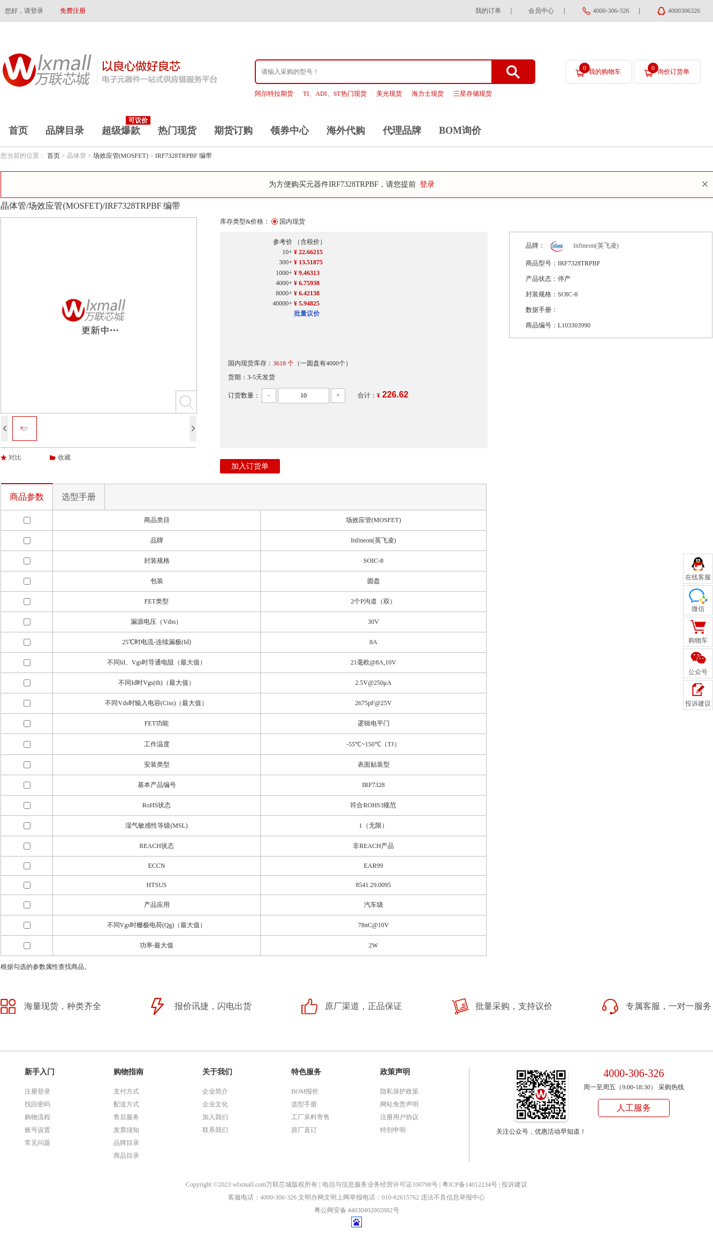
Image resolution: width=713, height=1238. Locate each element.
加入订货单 (250, 466)
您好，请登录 (24, 10)
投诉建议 (514, 1184)
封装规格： (542, 294)
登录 (427, 184)
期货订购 (233, 130)
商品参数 (27, 496)
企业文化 (215, 1104)
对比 (15, 457)
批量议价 (307, 313)
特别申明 (393, 1130)
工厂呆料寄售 (310, 1117)
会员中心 (541, 10)
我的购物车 (600, 69)
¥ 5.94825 (307, 303)
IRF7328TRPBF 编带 (183, 155)
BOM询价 (460, 130)
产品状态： (542, 278)
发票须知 (126, 1130)
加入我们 (215, 1117)
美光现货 (389, 93)
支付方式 (126, 1091)
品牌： (535, 245)
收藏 (64, 457)
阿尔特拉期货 (274, 93)
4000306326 (684, 10)
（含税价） (310, 242)
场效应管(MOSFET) (120, 155)
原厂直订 (304, 1130)
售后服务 (126, 1117)
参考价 (282, 242)
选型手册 (79, 496)
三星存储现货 (472, 93)
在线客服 (698, 577)
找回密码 (37, 1104)
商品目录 (126, 1155)
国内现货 (292, 221)
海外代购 (346, 130)
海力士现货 (428, 93)
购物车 (698, 640)
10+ (287, 252)
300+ (285, 262)
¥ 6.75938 (307, 283)
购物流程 (37, 1117)
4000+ (284, 283)
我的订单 (488, 10)
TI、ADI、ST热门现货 (335, 93)
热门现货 (177, 130)
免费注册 (73, 10)
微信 (698, 609)
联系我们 (215, 1130)
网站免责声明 (399, 1104)
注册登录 (37, 1091)
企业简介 (215, 1091)
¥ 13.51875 (308, 262)
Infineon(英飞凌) (596, 245)
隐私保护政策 (399, 1091)
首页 (18, 130)
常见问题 (37, 1143)
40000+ (282, 303)
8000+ (284, 293)
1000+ (284, 273)
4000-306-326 (611, 10)
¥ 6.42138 (307, 293)
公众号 (698, 672)
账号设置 (37, 1130)
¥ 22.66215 (308, 252)
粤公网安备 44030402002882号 (356, 1210)
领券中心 (289, 130)
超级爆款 (121, 130)
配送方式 (126, 1104)
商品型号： (542, 263)
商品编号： (542, 325)
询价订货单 (668, 69)
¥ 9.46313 (307, 273)
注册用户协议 (399, 1117)
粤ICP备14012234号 (469, 1184)
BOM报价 (304, 1091)
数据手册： (542, 310)
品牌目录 (64, 130)
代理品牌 (402, 130)
